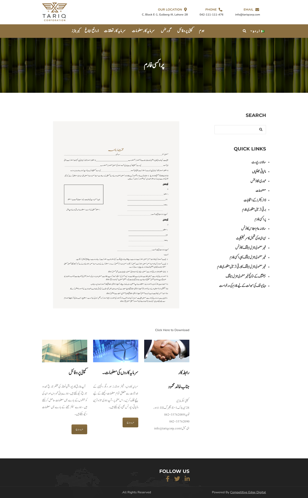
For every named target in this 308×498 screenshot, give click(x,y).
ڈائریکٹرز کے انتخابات (255, 200)
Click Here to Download (172, 330)
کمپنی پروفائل (185, 30)
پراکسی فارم (260, 219)
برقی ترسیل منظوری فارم (254, 210)
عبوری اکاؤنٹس (258, 181)
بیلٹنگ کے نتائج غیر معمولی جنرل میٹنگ (246, 276)
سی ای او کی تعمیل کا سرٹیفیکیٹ (251, 238)
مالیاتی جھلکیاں (259, 172)
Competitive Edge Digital (248, 492)
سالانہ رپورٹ (258, 162)
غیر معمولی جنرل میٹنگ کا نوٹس (250, 248)
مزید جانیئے (79, 429)
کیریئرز (76, 30)
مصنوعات (261, 191)
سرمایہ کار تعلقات (115, 30)
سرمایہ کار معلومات (143, 30)
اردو (258, 31)
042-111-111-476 (211, 14)
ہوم (201, 30)
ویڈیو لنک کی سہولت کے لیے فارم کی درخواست (242, 286)
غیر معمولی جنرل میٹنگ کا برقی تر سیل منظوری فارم (241, 267)
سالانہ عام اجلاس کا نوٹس (253, 229)
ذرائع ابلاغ (92, 30)
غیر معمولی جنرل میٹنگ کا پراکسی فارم (248, 257)
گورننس (166, 30)
